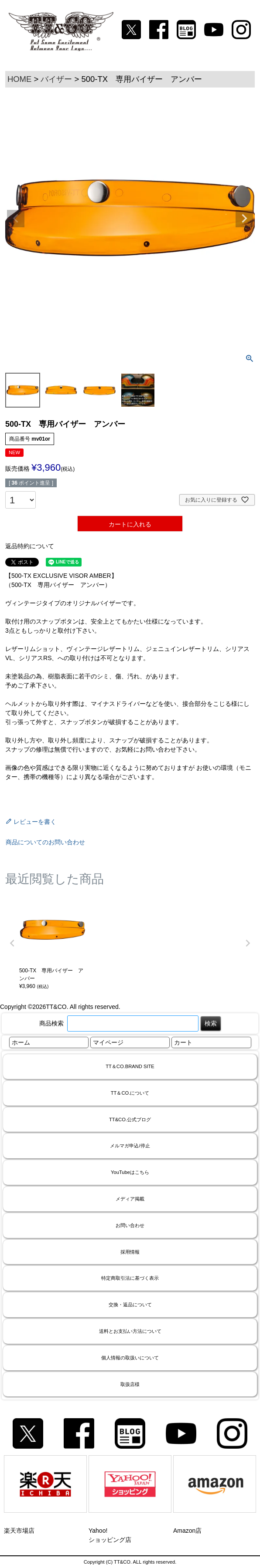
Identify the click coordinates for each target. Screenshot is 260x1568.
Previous (15, 218)
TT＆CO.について (130, 1093)
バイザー (56, 79)
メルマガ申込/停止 (130, 1145)
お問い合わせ (130, 1225)
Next (244, 218)
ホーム (21, 1042)
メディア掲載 (130, 1198)
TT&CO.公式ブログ (130, 1119)
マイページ (108, 1042)
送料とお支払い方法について (130, 1331)
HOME (19, 79)
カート (183, 1042)
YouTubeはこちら (130, 1172)
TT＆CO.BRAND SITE (130, 1066)
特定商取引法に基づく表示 (130, 1278)
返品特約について (29, 546)
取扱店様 (130, 1384)
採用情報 (130, 1251)
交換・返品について (130, 1304)
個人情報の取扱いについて (130, 1357)
